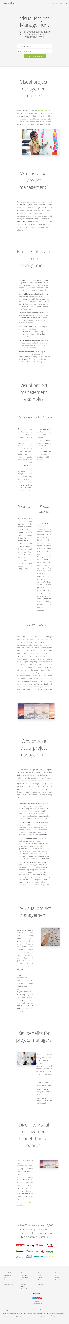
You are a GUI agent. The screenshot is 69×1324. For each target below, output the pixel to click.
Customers (6, 1282)
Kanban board (57, 1316)
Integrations (23, 1282)
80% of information (44, 110)
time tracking (49, 1315)
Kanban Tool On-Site (8, 1284)
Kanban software (6, 1316)
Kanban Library (24, 1277)
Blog (5, 1279)
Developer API (24, 1288)
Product (5, 1277)
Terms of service (41, 1279)
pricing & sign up (58, 3)
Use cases (23, 1286)
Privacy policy (41, 1282)
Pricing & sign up (7, 1275)
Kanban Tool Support (25, 1279)
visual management (14, 1313)
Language (36, 1293)
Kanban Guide (24, 1275)
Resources (23, 1284)
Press (39, 1275)
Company (40, 1277)
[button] (33, 1298)
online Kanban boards (34, 1315)
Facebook (57, 1279)
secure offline (39, 846)
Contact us (40, 1284)
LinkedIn (57, 1277)
